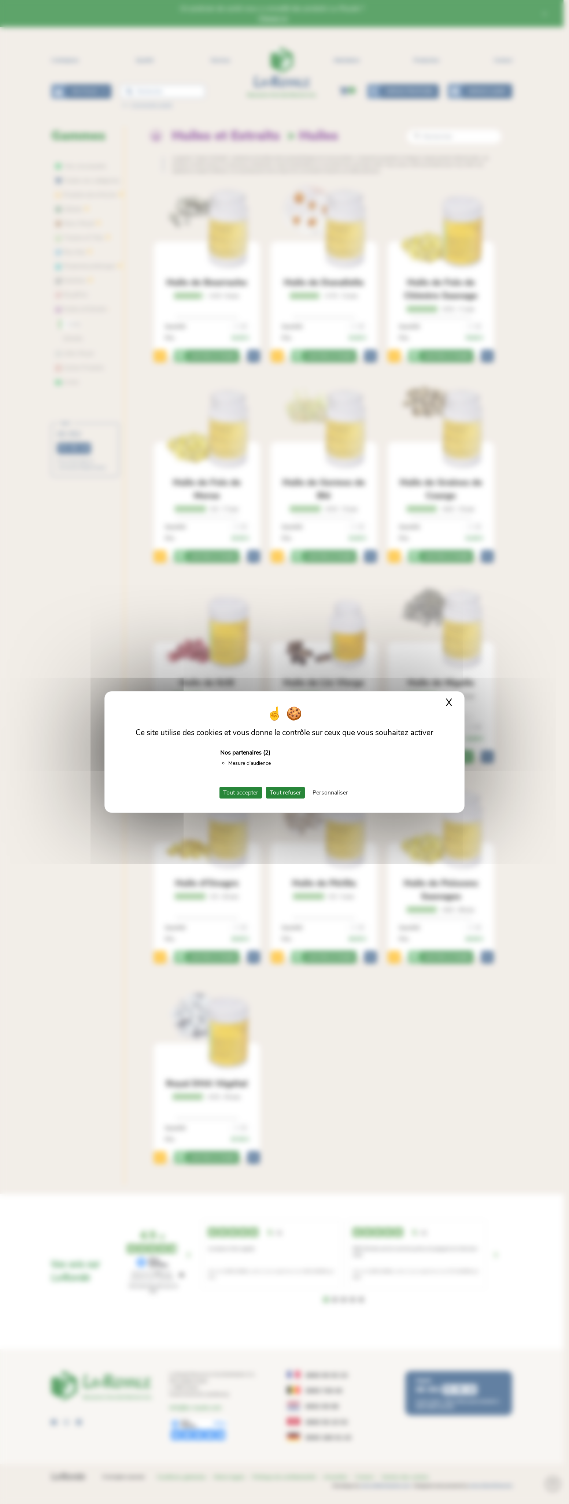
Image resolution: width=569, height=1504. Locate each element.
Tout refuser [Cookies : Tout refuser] (285, 793)
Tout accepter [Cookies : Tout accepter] (240, 793)
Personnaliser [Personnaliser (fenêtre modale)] (330, 793)
